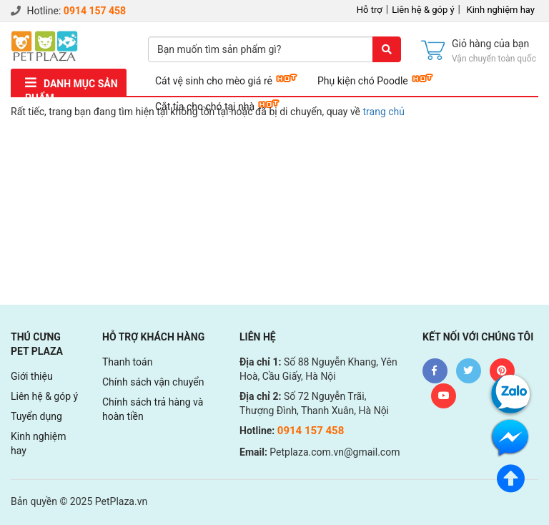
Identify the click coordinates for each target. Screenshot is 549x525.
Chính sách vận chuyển (153, 382)
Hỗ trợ (369, 9)
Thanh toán (127, 362)
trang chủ (384, 111)
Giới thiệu (32, 376)
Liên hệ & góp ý (423, 9)
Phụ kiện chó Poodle (362, 81)
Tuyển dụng (36, 416)
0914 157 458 (95, 10)
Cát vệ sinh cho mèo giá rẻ (213, 81)
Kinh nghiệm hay (501, 9)
